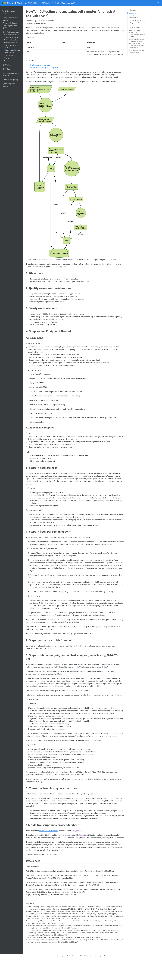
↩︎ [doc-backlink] (116, 909)
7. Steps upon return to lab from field (137, 35)
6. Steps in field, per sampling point (134, 31)
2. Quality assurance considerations (135, 17)
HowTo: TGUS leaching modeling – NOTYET (45, 67)
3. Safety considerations (136, 20)
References (132, 55)
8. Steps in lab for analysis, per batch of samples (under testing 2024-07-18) (137, 41)
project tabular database (48, 831)
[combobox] (158, 3)
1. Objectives (132, 13)
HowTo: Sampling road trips (39, 65)
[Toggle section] (20, 12)
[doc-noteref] (83, 664)
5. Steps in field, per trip (136, 27)
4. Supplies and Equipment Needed (137, 24)
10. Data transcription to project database (136, 51)
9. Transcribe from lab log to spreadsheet (136, 46)
